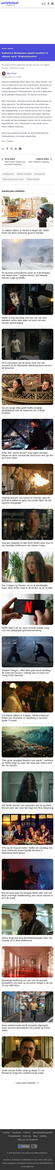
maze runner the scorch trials (13, 179)
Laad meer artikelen (27, 1083)
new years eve (40, 174)
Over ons (27, 1136)
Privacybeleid (14, 1136)
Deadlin (10, 141)
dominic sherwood (33, 179)
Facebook (24, 1146)
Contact (26, 1132)
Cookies (6, 1132)
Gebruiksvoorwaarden (43, 1132)
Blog (35, 1136)
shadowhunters (8, 174)
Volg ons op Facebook (27, 1139)
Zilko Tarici (12, 73)
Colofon (43, 1136)
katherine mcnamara (24, 174)
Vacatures (16, 1132)
